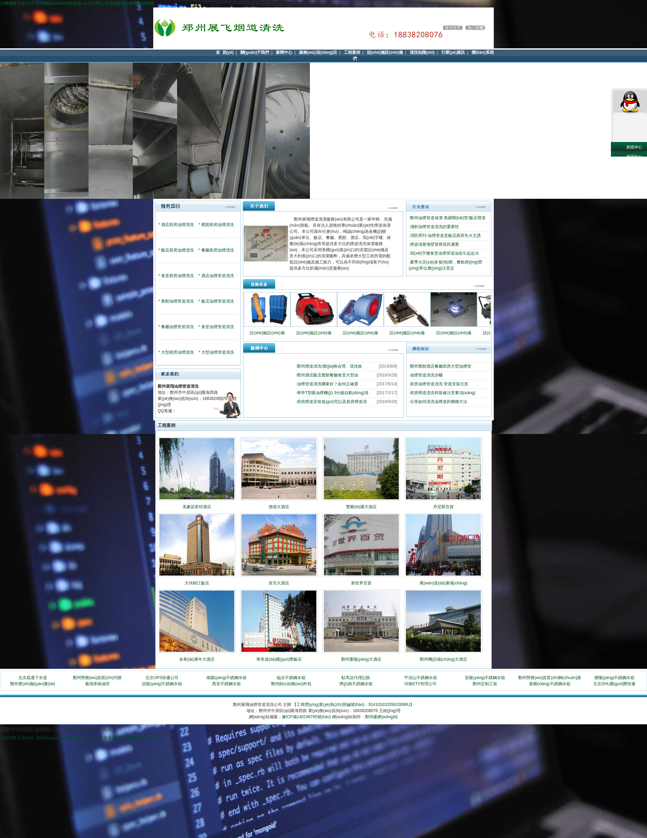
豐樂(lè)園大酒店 (361, 506)
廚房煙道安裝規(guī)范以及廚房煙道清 (332, 401)
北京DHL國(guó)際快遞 (614, 683)
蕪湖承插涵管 (97, 683)
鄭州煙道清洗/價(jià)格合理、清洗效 (329, 366)
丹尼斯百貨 (443, 506)
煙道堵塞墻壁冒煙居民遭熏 (434, 244)
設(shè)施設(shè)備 (267, 333)
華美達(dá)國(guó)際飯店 (279, 659)
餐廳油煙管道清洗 (177, 326)
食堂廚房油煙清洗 (177, 275)
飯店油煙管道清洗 (217, 301)
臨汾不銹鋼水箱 (291, 677)
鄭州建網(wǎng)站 (381, 716)
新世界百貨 (361, 583)
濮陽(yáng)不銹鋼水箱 (614, 677)
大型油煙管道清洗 (217, 352)
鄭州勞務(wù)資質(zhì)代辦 (97, 677)
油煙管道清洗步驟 (426, 375)
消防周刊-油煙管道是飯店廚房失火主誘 (445, 235)
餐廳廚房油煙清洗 (217, 250)
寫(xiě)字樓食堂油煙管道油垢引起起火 (444, 253)
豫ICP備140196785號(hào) (306, 716)
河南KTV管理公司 (420, 683)
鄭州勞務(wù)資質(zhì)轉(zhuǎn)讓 (549, 677)
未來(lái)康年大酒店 (197, 659)
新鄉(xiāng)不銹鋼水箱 (549, 683)
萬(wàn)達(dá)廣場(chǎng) (443, 583)
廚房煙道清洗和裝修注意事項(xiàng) (443, 392)
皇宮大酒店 (279, 583)
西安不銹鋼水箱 (226, 683)
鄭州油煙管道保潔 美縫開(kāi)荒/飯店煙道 (448, 217)
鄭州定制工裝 (485, 683)
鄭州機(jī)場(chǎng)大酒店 (443, 659)
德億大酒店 (279, 506)
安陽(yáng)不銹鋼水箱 (485, 677)
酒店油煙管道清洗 (217, 275)
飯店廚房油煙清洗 (177, 250)
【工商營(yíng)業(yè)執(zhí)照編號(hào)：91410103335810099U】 (353, 704)
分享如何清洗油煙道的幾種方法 (438, 401)
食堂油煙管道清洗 (217, 326)
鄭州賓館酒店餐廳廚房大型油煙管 (440, 366)
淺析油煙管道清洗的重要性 (434, 226)
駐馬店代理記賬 (356, 677)
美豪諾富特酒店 (197, 506)
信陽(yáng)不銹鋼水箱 (162, 683)
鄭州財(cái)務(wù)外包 (291, 683)
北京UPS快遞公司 (161, 677)
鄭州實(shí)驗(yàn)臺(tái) (32, 683)
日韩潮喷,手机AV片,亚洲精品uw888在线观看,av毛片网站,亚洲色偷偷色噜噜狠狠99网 (77, 3)
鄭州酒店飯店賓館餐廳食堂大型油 (327, 375)
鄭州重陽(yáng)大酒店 (361, 659)
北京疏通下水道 (32, 677)
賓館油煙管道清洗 (177, 301)
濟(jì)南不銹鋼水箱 (356, 683)
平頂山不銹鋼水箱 (420, 677)
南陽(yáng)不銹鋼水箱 (226, 677)
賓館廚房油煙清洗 (217, 224)
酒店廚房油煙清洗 (177, 224)
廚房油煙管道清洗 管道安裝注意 (439, 384)
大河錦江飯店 (197, 583)
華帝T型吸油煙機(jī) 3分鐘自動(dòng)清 (332, 392)
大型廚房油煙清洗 (177, 352)
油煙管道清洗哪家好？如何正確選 (327, 384)
